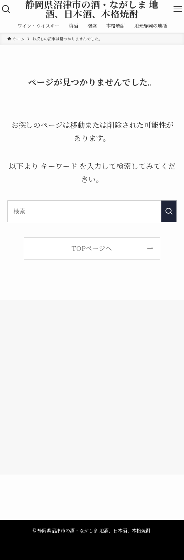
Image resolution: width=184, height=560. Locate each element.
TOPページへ (92, 248)
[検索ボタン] (6, 9)
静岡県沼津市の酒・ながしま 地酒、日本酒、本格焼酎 (91, 9)
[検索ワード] (92, 211)
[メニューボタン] (178, 9)
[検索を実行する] (169, 211)
